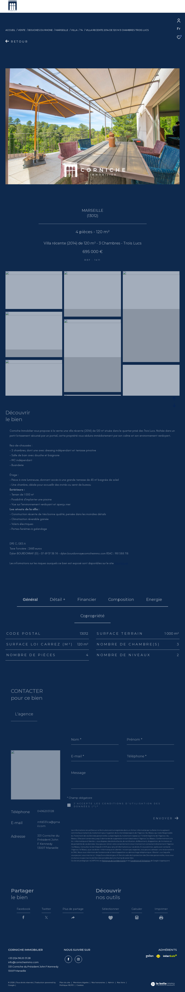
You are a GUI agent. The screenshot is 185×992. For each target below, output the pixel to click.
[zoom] (33, 274)
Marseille (61, 30)
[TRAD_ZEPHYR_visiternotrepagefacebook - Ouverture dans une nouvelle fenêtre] (67, 959)
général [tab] (30, 599)
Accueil (10, 30)
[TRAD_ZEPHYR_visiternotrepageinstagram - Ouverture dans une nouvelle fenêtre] (77, 959)
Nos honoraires (98, 984)
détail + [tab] (57, 599)
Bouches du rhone (40, 30)
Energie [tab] (154, 599)
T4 (81, 30)
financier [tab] (86, 599)
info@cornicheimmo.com (23, 963)
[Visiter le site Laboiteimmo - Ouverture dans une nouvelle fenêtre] (163, 986)
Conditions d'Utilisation (140, 861)
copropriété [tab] (92, 615)
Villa (74, 30)
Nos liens (121, 984)
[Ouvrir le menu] (179, 6)
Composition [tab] (121, 599)
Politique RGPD (66, 986)
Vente (21, 30)
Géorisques (121, 563)
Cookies (80, 987)
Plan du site (65, 984)
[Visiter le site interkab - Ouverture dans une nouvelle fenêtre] (170, 957)
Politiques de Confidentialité (114, 861)
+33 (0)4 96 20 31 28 (19, 959)
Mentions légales (81, 984)
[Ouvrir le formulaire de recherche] (156, 6)
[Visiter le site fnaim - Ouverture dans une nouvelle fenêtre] (150, 957)
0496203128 (45, 811)
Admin (111, 984)
